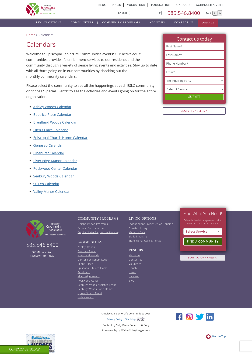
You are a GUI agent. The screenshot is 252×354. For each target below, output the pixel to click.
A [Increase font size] (220, 13)
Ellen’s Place (85, 263)
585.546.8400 (183, 12)
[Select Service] (202, 231)
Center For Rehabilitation (93, 259)
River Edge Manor (89, 276)
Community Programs (121, 22)
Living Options (49, 22)
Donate (208, 22)
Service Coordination (91, 228)
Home (30, 35)
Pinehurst (84, 272)
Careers (183, 5)
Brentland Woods (88, 255)
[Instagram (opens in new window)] (189, 316)
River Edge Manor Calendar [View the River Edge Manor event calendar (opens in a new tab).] (55, 160)
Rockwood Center (89, 280)
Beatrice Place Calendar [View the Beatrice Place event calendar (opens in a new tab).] (52, 114)
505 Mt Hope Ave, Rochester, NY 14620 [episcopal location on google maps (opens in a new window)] (42, 253)
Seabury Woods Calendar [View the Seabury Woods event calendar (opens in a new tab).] (53, 176)
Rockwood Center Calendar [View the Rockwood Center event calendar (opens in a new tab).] (55, 168)
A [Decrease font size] (214, 13)
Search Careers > (194, 111)
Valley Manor (86, 297)
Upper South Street (90, 293)
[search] (145, 13)
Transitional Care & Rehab (145, 240)
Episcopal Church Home (93, 268)
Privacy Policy (114, 319)
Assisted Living (138, 228)
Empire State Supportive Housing (98, 232)
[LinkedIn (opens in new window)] (209, 316)
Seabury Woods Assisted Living (97, 284)
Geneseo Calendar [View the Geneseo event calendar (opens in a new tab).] (48, 145)
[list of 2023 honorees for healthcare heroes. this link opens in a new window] (40, 343)
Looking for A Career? (202, 257)
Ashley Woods (86, 247)
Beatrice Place (87, 251)
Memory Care (137, 232)
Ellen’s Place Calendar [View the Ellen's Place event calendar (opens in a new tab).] (50, 130)
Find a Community (203, 241)
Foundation (160, 5)
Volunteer (136, 5)
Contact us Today (24, 349)
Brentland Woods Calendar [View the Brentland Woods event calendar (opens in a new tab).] (55, 122)
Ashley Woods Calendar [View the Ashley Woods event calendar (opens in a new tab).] (52, 106)
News (116, 5)
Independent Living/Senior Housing (151, 224)
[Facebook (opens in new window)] (179, 316)
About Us (157, 22)
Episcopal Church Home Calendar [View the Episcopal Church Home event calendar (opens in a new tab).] (60, 137)
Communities (82, 22)
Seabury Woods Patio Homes (96, 289)
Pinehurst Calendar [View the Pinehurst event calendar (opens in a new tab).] (48, 153)
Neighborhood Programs (93, 224)
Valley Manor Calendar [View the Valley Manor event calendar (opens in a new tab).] (51, 191)
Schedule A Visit (209, 5)
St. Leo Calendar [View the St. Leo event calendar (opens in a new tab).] (46, 183)
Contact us (184, 22)
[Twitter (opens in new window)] (200, 316)
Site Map (130, 319)
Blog (102, 5)
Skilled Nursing (138, 236)
